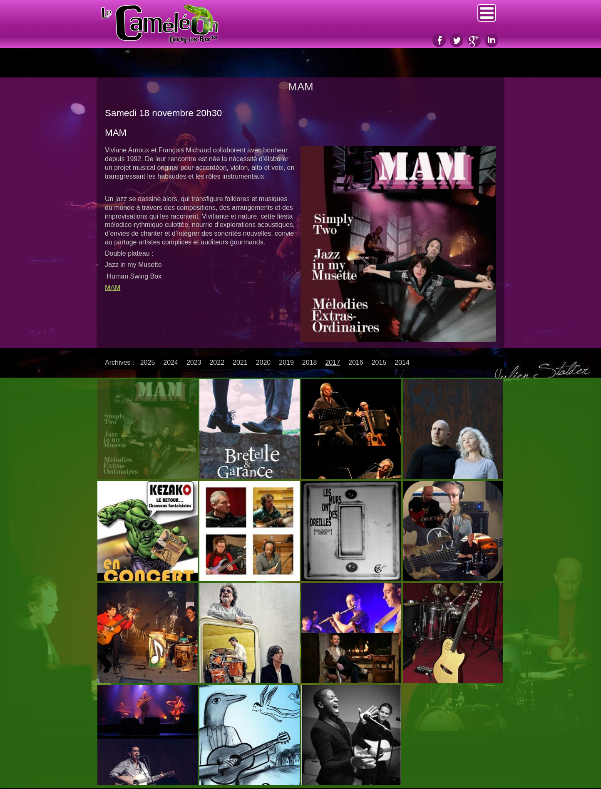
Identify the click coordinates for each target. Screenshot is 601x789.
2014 (402, 362)
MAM (112, 287)
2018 (309, 362)
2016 (355, 362)
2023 (193, 362)
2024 (170, 362)
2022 (216, 362)
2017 (332, 362)
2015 (379, 362)
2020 (263, 362)
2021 (240, 362)
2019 (286, 362)
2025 (147, 362)
